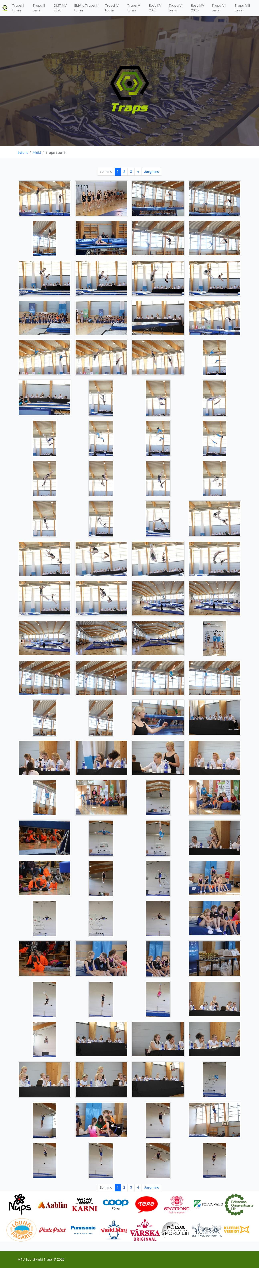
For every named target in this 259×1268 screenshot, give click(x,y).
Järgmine (151, 171)
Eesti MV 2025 (197, 8)
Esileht (23, 152)
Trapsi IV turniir (112, 8)
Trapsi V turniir (133, 8)
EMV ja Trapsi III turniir (86, 8)
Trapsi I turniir (18, 8)
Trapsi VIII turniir (242, 8)
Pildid (37, 152)
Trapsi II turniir (39, 8)
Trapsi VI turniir (175, 8)
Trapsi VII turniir (219, 8)
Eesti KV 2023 (155, 8)
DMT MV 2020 (60, 8)
